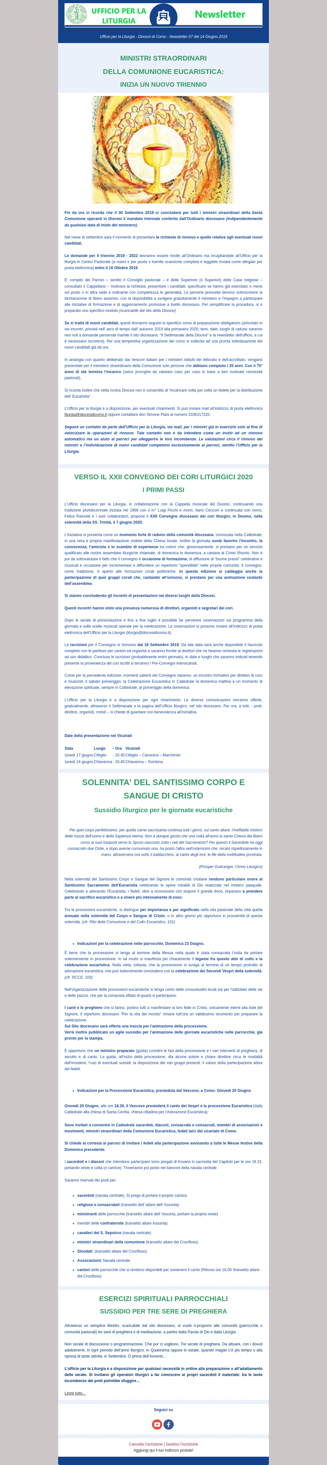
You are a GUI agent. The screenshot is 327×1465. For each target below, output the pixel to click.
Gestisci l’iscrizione (182, 1444)
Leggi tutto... (75, 1393)
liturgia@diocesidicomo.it (86, 414)
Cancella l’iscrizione (146, 1444)
